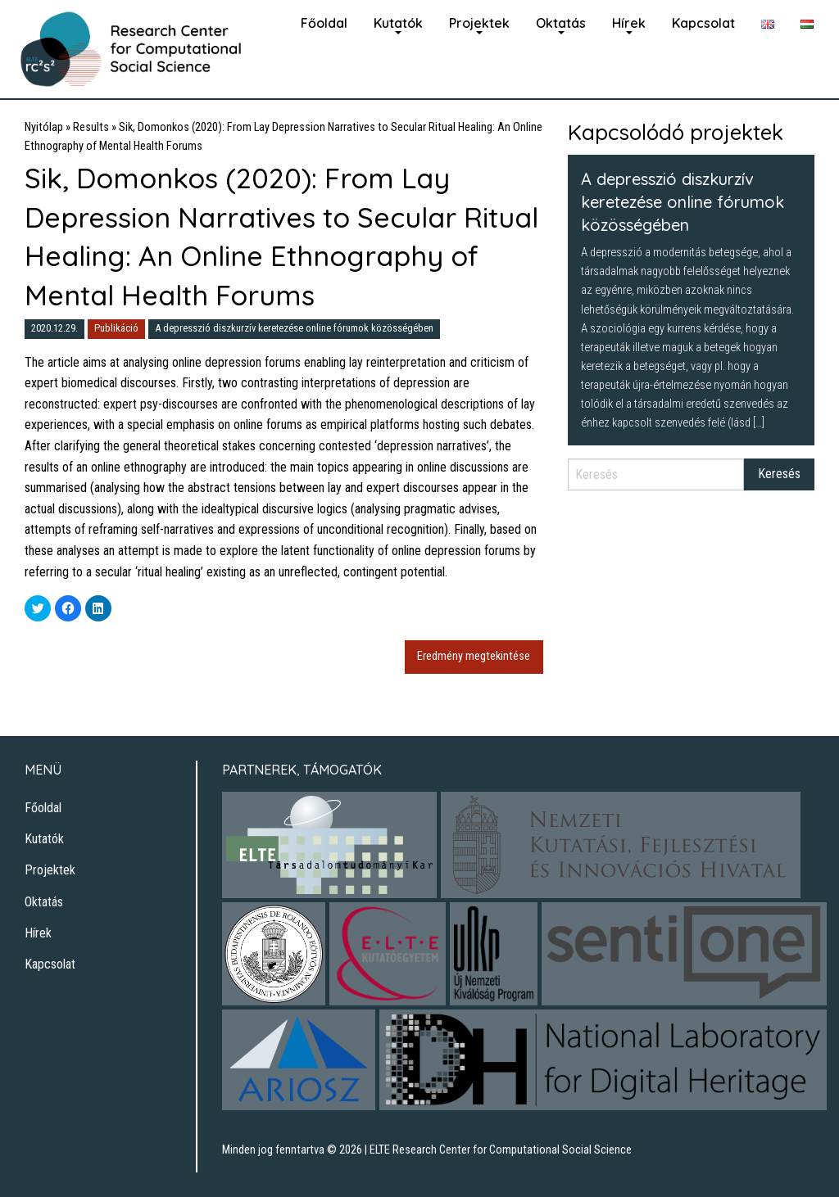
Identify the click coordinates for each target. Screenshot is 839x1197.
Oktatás (561, 23)
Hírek (629, 23)
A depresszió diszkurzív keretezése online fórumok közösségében (294, 328)
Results (91, 127)
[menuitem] (324, 21)
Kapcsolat (703, 23)
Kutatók (398, 23)
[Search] (656, 474)
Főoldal (324, 23)
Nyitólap (44, 127)
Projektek (479, 23)
